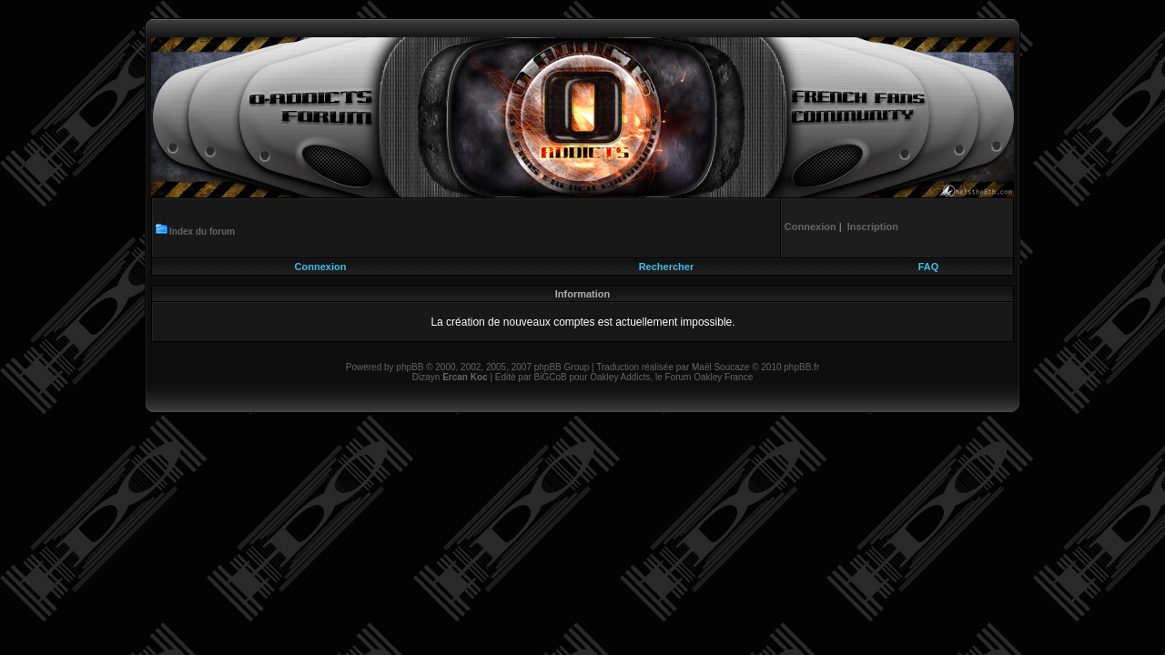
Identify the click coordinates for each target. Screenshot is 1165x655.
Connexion (321, 266)
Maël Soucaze (720, 367)
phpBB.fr (801, 367)
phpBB (409, 367)
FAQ (928, 266)
